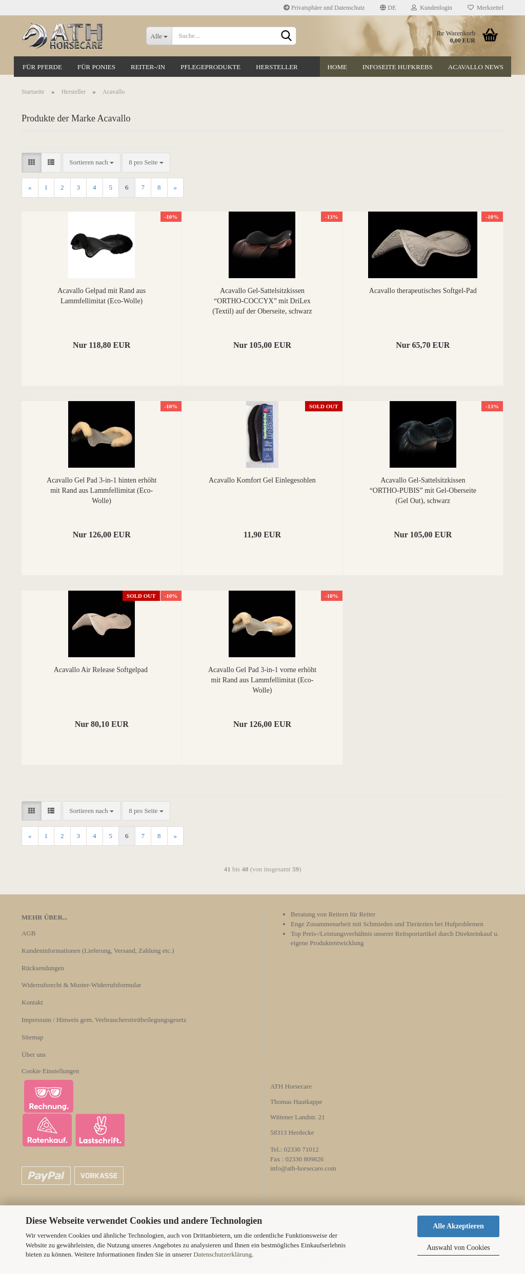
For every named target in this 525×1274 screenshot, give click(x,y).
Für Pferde (42, 67)
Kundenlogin (431, 7)
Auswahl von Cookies (458, 1247)
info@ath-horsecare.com (303, 1168)
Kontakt (32, 1002)
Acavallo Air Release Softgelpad (102, 670)
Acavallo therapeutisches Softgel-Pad (423, 291)
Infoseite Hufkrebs (397, 67)
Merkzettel (485, 7)
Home (337, 67)
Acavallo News (475, 67)
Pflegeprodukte (210, 67)
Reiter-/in (148, 67)
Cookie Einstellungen (50, 1071)
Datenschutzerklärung (222, 1254)
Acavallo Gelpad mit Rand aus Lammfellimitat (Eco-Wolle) (101, 296)
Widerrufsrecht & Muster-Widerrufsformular (81, 985)
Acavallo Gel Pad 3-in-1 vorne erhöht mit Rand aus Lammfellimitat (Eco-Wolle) (262, 680)
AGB (28, 933)
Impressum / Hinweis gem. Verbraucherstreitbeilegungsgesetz (104, 1020)
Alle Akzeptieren (458, 1226)
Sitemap (33, 1037)
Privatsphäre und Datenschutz (324, 7)
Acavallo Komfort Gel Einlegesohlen (262, 480)
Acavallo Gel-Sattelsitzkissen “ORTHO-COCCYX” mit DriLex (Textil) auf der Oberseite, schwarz (262, 301)
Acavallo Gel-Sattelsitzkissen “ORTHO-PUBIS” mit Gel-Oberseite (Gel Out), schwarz (423, 490)
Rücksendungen (43, 968)
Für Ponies (96, 67)
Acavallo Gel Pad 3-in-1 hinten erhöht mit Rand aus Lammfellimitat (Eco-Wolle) (101, 490)
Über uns (34, 1054)
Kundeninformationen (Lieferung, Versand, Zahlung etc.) (98, 950)
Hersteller (277, 67)
